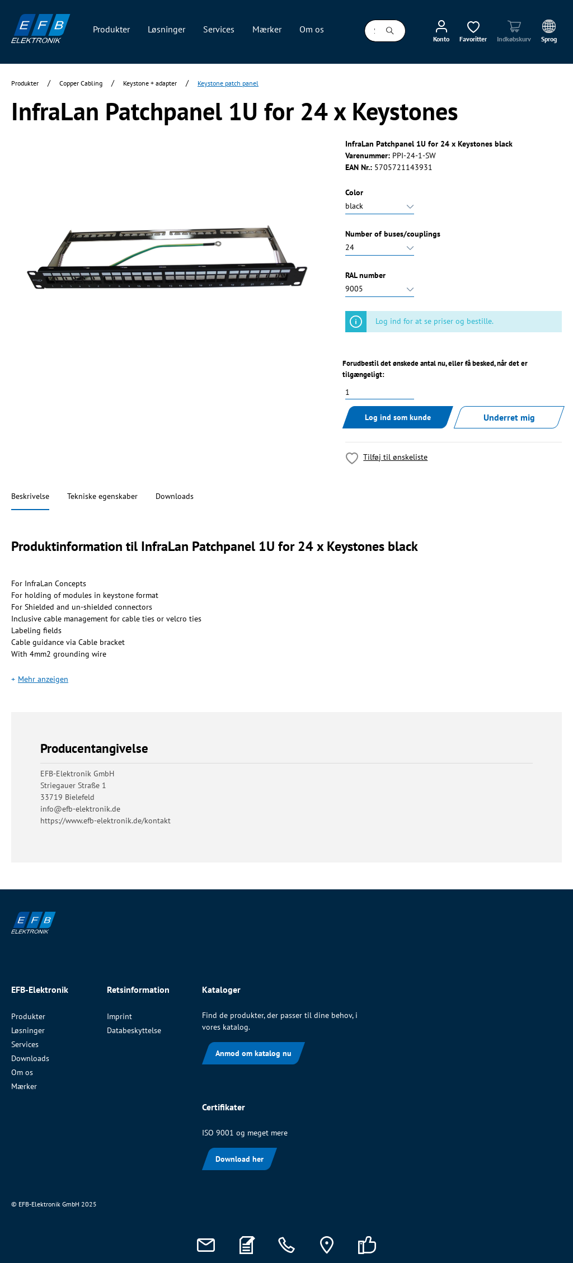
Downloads (175, 496)
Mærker (24, 1086)
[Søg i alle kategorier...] (369, 31)
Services (25, 1044)
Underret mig (509, 417)
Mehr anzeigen (43, 679)
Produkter (28, 1016)
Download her (239, 1159)
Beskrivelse (30, 496)
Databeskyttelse (134, 1030)
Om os (22, 1072)
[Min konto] (441, 30)
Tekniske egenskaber (102, 496)
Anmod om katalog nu (253, 1053)
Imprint (119, 1016)
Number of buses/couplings (392, 234)
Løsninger (28, 1030)
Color (354, 192)
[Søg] (390, 31)
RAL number (365, 275)
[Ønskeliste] (473, 30)
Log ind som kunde (398, 417)
